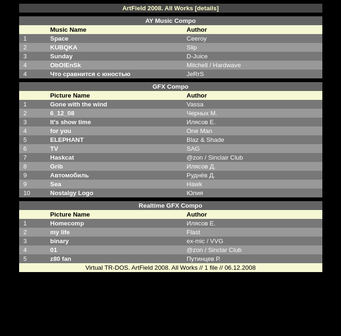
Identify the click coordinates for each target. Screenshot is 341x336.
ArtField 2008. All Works (157, 8)
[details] (207, 8)
